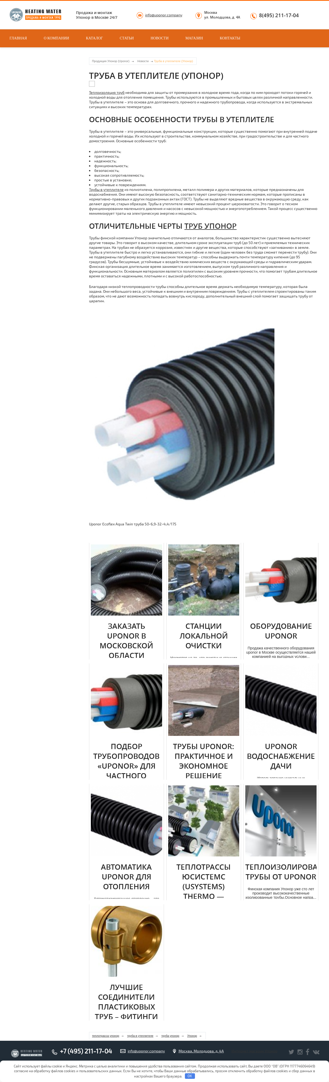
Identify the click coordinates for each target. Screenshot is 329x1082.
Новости (159, 38)
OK (190, 1076)
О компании (56, 38)
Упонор (192, 1035)
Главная (18, 38)
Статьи (127, 38)
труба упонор (170, 1035)
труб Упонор (210, 226)
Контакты (230, 38)
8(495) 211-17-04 (279, 15)
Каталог (94, 38)
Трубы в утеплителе (106, 189)
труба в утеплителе (140, 1035)
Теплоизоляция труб (107, 92)
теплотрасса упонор (105, 1035)
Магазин (194, 38)
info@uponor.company (163, 15)
